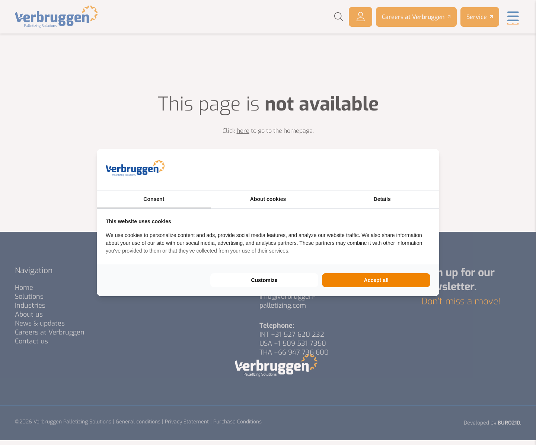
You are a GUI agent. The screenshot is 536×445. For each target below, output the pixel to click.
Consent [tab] (153, 199)
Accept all (376, 280)
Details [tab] (382, 199)
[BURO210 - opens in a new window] (402, 170)
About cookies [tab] (268, 199)
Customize (264, 280)
